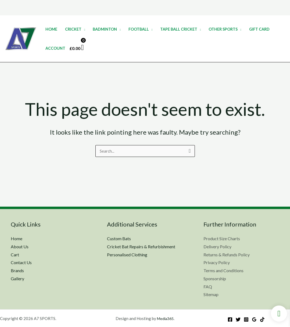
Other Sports (223, 29)
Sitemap (211, 294)
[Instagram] (246, 319)
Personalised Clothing (127, 254)
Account (55, 48)
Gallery (17, 278)
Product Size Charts (221, 238)
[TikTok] (262, 319)
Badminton (105, 29)
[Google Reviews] (254, 319)
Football (138, 29)
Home (51, 29)
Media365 (165, 318)
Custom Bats (119, 238)
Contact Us (21, 262)
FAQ (207, 286)
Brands (17, 270)
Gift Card (259, 29)
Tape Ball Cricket (178, 29)
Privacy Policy (216, 262)
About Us (19, 246)
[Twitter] (238, 319)
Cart (15, 254)
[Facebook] (230, 319)
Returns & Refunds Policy (226, 254)
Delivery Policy (217, 246)
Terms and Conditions (223, 270)
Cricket (73, 29)
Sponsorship (214, 278)
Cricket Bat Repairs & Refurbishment (141, 246)
